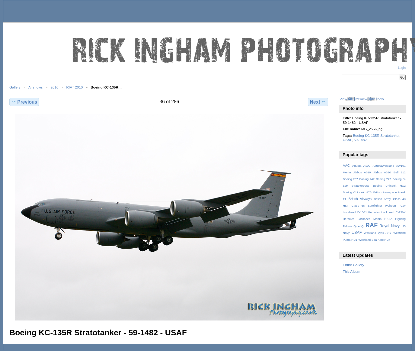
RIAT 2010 (74, 87)
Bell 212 (400, 172)
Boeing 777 (383, 179)
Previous (24, 102)
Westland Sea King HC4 (375, 239)
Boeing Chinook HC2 (389, 185)
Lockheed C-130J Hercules (361, 212)
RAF (372, 225)
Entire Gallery (353, 265)
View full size (350, 99)
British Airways (360, 199)
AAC (346, 165)
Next (318, 102)
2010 (54, 87)
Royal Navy (389, 226)
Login (402, 67)
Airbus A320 (382, 172)
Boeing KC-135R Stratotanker (376, 135)
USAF (347, 140)
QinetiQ (358, 226)
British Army (382, 199)
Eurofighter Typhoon (382, 205)
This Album (351, 271)
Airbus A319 (362, 172)
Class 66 (358, 205)
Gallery (15, 87)
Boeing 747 (367, 179)
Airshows (35, 87)
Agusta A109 (361, 165)
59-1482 (360, 140)
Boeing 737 (350, 179)
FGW (402, 205)
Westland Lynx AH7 (377, 232)
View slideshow (372, 99)
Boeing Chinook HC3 (357, 192)
